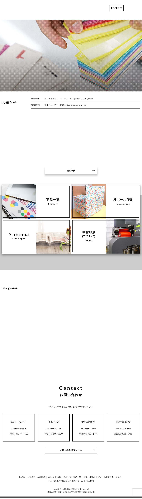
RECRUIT (116, 8)
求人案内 (132, 16)
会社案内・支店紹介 (22, 16)
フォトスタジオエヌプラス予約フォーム (117, 16)
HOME (5, 16)
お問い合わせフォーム (71, 451)
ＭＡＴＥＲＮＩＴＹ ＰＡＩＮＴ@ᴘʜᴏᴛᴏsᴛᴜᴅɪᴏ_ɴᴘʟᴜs (69, 99)
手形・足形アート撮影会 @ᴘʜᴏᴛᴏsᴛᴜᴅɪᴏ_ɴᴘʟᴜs (65, 105)
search (140, 16)
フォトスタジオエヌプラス (98, 15)
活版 (48, 16)
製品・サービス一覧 (62, 16)
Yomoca (39, 16)
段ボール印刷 (81, 16)
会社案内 (71, 171)
